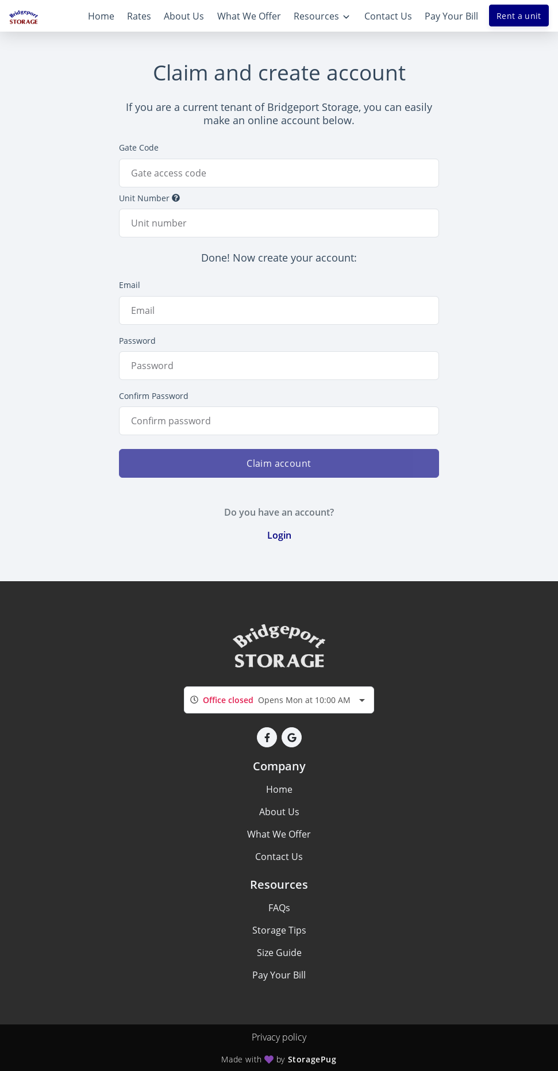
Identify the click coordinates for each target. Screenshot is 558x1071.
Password (137, 340)
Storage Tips (279, 930)
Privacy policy (279, 1037)
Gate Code (139, 147)
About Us (279, 811)
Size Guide (279, 952)
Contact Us (279, 856)
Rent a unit (519, 15)
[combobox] (279, 699)
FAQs (279, 907)
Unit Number (149, 198)
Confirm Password (153, 395)
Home (279, 789)
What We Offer (279, 834)
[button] (267, 737)
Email (129, 284)
